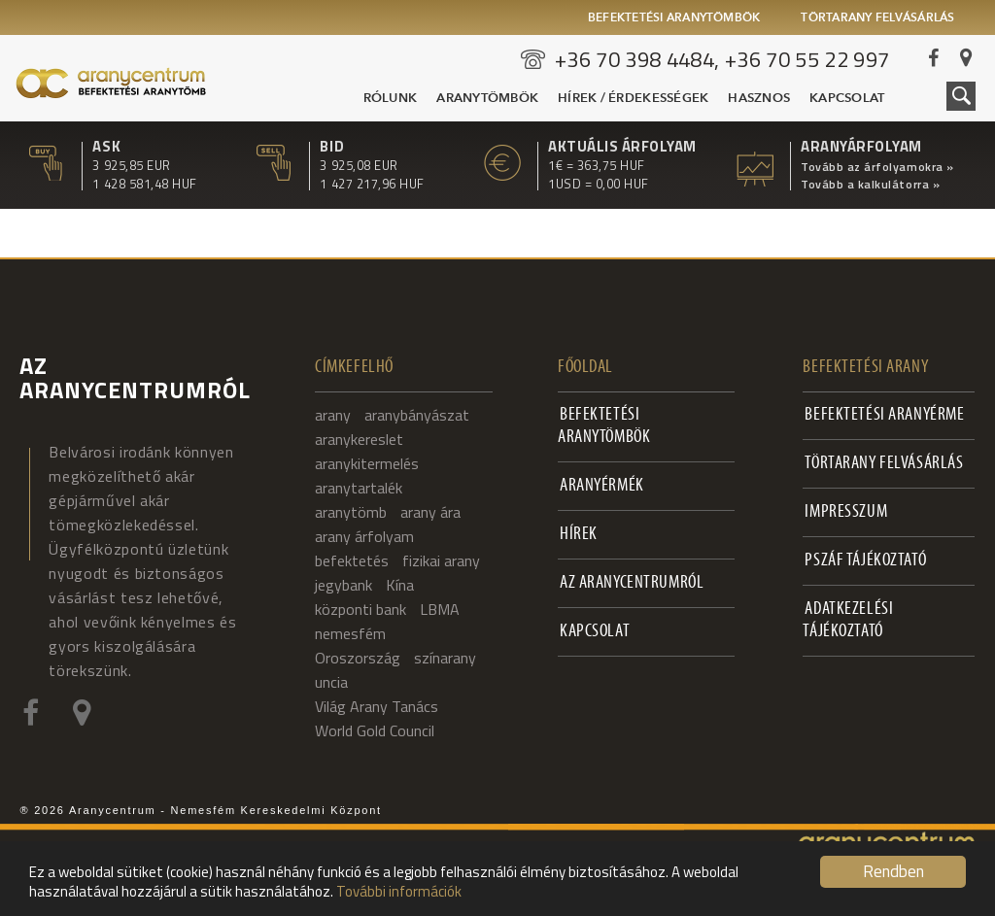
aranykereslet (359, 439)
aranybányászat (416, 414)
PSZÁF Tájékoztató (865, 561)
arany (333, 414)
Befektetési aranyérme (884, 415)
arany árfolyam (364, 536)
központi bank (360, 609)
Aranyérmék (602, 486)
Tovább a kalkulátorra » (870, 184)
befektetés (352, 560)
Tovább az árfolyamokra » (877, 167)
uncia (331, 682)
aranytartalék (358, 487)
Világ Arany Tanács (376, 706)
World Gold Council (374, 730)
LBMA (440, 609)
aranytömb (351, 512)
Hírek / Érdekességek (633, 98)
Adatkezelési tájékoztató (848, 620)
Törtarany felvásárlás (877, 18)
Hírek (579, 535)
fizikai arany (441, 560)
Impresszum (846, 512)
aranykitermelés (367, 463)
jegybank (343, 584)
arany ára (430, 512)
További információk (399, 891)
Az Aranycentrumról (631, 583)
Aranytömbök (487, 98)
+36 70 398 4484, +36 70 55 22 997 (722, 59)
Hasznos (759, 98)
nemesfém (350, 633)
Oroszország (357, 657)
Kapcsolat (846, 98)
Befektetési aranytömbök (674, 18)
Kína (400, 584)
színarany (445, 657)
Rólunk (390, 98)
